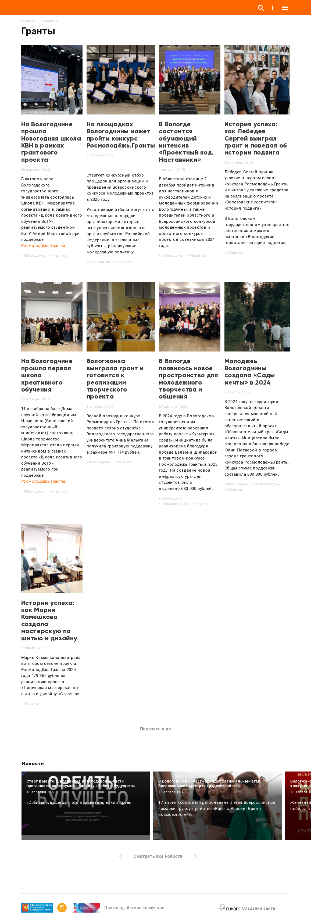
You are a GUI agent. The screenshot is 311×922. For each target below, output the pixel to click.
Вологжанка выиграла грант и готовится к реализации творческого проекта (115, 378)
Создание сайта (258, 908)
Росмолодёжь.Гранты (43, 245)
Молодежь (35, 255)
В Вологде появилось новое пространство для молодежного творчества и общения (188, 378)
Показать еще (155, 728)
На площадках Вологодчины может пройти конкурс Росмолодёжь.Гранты (121, 134)
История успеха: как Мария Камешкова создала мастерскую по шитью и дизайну (49, 620)
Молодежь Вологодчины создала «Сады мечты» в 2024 (249, 371)
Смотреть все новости (158, 856)
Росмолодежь (176, 504)
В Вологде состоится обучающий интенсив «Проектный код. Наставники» (186, 141)
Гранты (61, 255)
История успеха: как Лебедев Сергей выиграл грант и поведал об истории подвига (255, 138)
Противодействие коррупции (134, 907)
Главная (28, 21)
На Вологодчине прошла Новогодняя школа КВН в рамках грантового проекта (51, 141)
